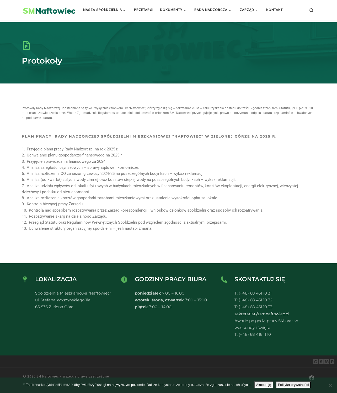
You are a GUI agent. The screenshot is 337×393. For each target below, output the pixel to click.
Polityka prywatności (293, 385)
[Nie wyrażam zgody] (330, 385)
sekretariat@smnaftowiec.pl (261, 313)
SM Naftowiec (48, 376)
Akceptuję (263, 385)
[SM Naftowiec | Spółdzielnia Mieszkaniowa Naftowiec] (49, 9)
